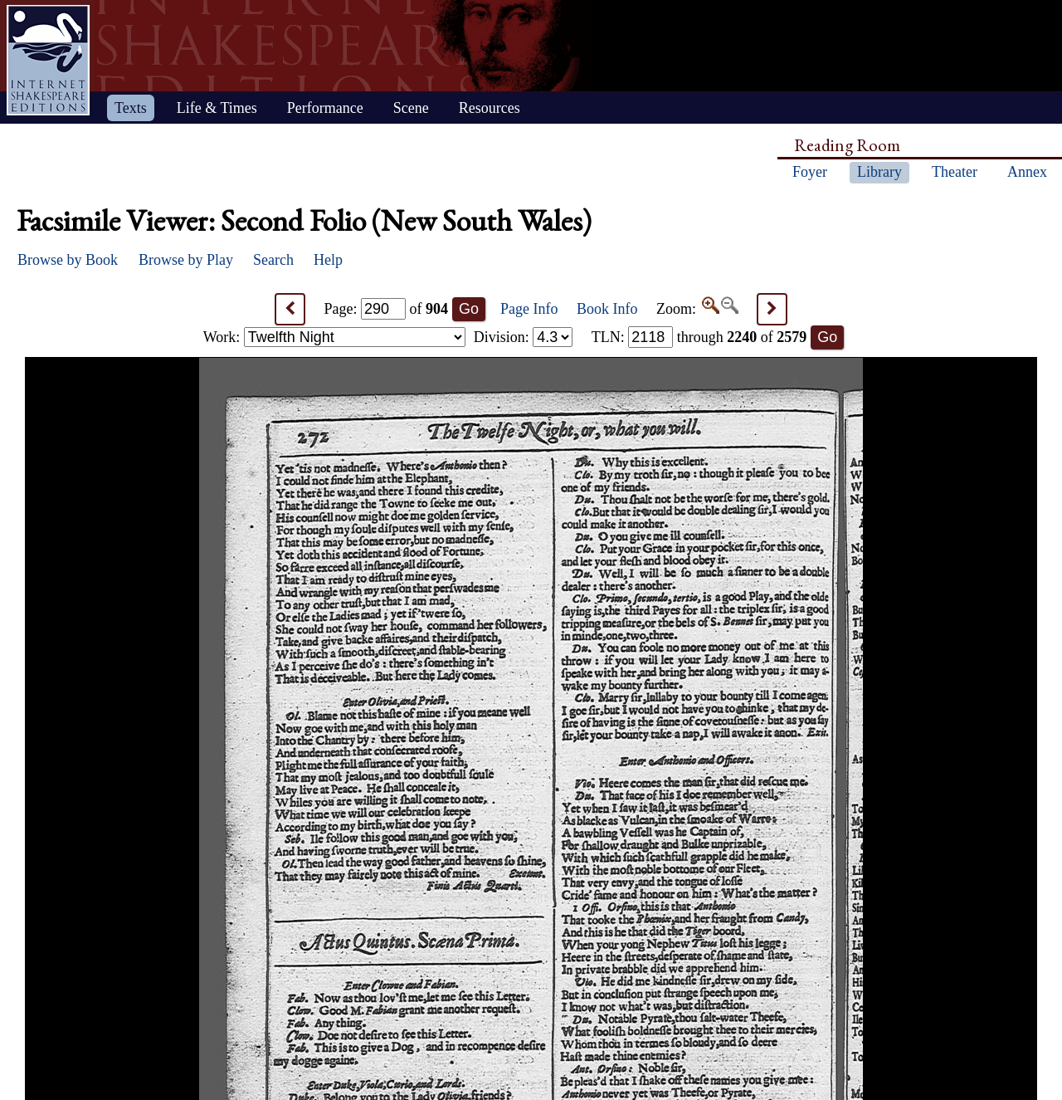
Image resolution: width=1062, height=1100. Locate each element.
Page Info (529, 309)
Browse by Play (186, 260)
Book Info (607, 309)
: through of (699, 337)
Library (879, 172)
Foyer (809, 172)
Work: (334, 337)
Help (328, 260)
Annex (1027, 172)
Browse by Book (67, 260)
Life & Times (217, 108)
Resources (489, 108)
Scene (411, 108)
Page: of (386, 309)
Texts (130, 108)
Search (273, 260)
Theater (954, 172)
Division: (523, 337)
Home (48, 60)
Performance (325, 108)
